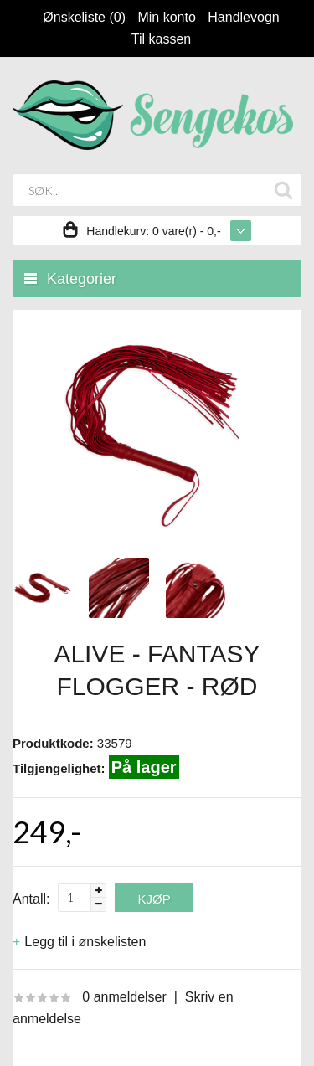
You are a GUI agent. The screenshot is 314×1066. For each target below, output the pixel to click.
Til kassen (161, 39)
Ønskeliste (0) (84, 17)
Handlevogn (243, 17)
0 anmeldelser (124, 997)
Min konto (166, 17)
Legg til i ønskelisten (85, 942)
